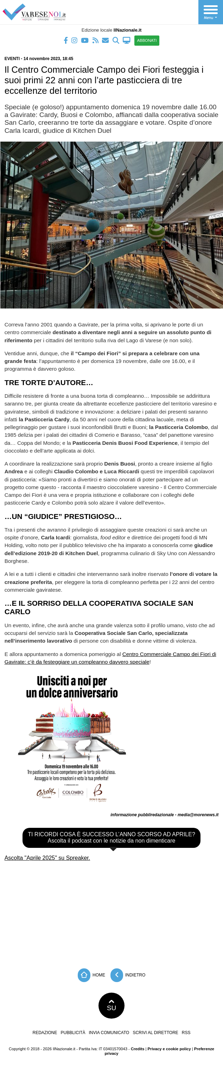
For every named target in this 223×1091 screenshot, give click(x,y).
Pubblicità (73, 1032)
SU (111, 1006)
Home (91, 975)
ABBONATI (147, 40)
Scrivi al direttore (155, 1032)
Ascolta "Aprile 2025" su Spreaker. (47, 858)
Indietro (128, 975)
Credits (138, 1049)
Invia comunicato (109, 1032)
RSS (186, 1032)
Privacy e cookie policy (169, 1049)
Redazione (44, 1032)
